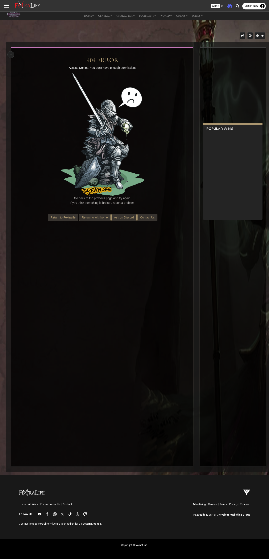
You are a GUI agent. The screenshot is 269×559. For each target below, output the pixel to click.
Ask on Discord (124, 217)
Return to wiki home (95, 217)
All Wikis (33, 504)
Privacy (233, 504)
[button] (216, 6)
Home (22, 504)
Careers (212, 504)
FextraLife (199, 514)
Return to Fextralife (62, 217)
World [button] (166, 15)
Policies (244, 504)
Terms (223, 504)
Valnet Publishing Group (235, 514)
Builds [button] (197, 15)
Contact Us (147, 217)
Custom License (91, 523)
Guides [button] (181, 15)
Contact (67, 504)
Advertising (199, 504)
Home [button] (89, 15)
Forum (44, 504)
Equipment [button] (147, 15)
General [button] (105, 15)
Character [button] (125, 15)
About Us (55, 504)
